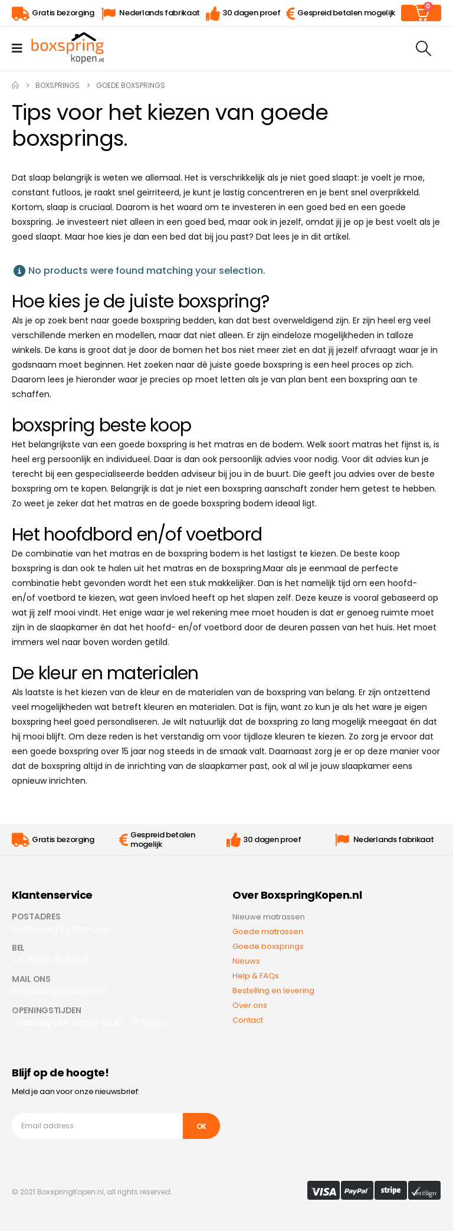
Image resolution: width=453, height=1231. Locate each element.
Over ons (249, 1005)
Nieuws (246, 961)
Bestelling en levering (273, 990)
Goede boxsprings (268, 946)
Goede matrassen (267, 931)
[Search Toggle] (424, 48)
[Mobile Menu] (21, 48)
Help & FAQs (255, 975)
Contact (247, 1020)
